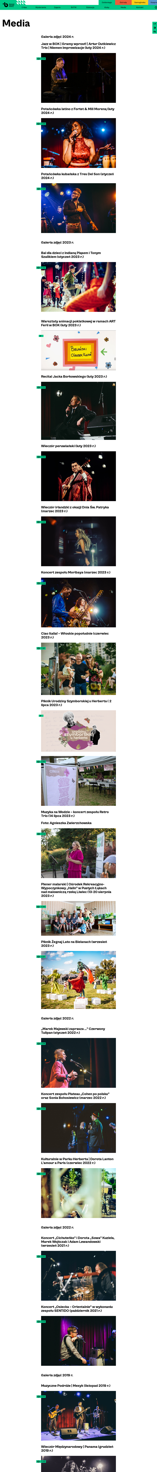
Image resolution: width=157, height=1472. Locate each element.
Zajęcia (57, 7)
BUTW (73, 7)
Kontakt (139, 7)
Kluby (106, 7)
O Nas (24, 7)
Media (123, 7)
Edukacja (90, 7)
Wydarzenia (40, 7)
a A (154, 24)
